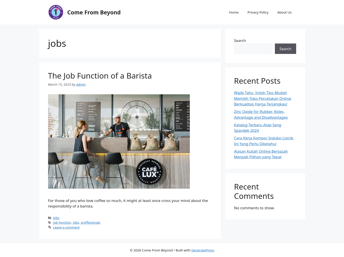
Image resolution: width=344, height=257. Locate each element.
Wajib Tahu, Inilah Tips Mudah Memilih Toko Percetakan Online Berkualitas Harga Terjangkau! (262, 98)
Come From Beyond (94, 12)
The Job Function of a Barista (100, 75)
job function (62, 222)
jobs (76, 222)
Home (234, 12)
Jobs (56, 218)
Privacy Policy (257, 12)
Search (240, 40)
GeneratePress (202, 250)
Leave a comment (66, 227)
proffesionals (90, 222)
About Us (284, 12)
